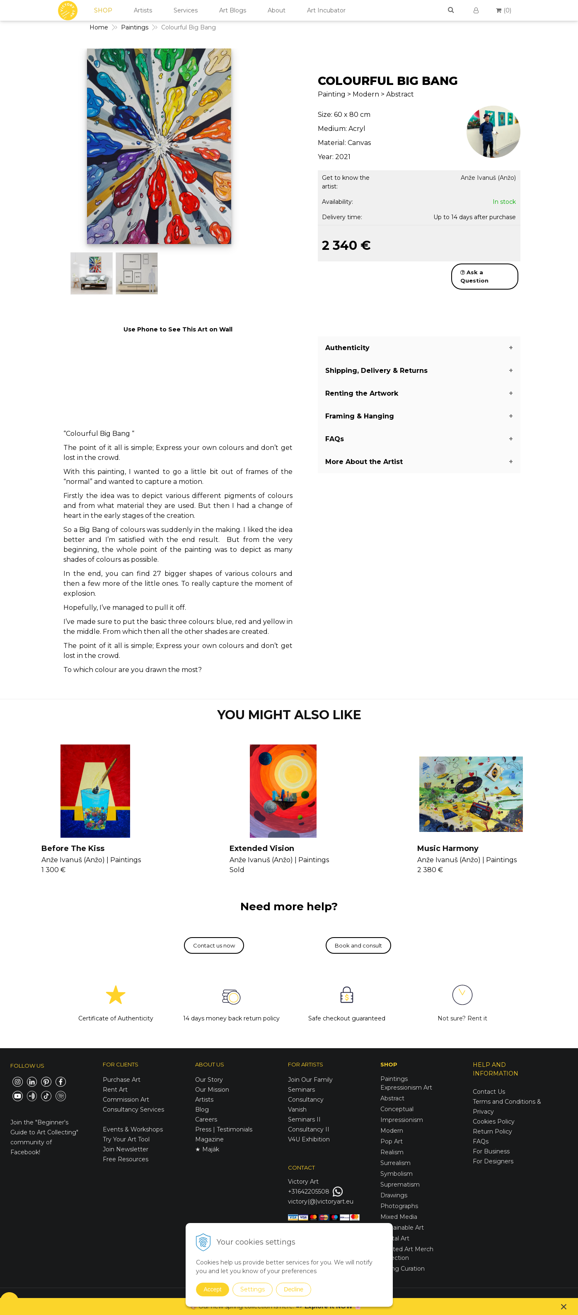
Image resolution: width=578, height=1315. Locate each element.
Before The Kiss (72, 848)
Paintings (394, 1079)
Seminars (301, 1089)
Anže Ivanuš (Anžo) (488, 177)
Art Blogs (232, 10)
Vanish (297, 1109)
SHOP (103, 10)
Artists (143, 10)
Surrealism (395, 1163)
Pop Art (391, 1141)
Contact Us (489, 1091)
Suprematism (400, 1184)
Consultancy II (308, 1129)
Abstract (392, 1098)
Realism (392, 1152)
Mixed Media (398, 1217)
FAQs (481, 1141)
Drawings (393, 1195)
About (276, 10)
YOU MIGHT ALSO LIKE (289, 715)
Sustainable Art (402, 1227)
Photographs (399, 1206)
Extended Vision (262, 848)
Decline (293, 1289)
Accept (213, 1289)
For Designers (493, 1161)
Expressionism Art (406, 1087)
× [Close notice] (564, 1306)
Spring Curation (402, 1268)
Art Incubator (326, 10)
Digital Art (394, 1238)
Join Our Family (310, 1079)
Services (186, 10)
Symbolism (396, 1173)
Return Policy (492, 1131)
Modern (391, 1130)
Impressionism (401, 1120)
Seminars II (304, 1119)
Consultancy (306, 1099)
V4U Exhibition (309, 1139)
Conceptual (397, 1109)
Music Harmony (448, 848)
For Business (492, 1151)
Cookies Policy (494, 1121)
